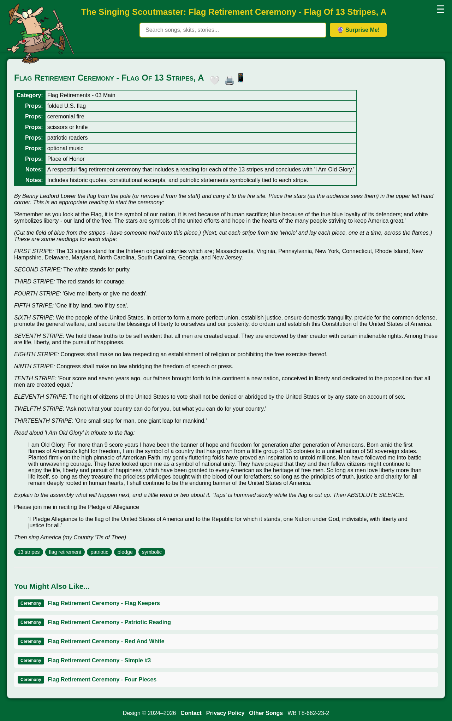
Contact (191, 713)
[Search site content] (232, 30)
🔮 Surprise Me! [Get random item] (358, 30)
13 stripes (29, 552)
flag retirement (65, 552)
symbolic (152, 552)
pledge (125, 552)
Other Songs (266, 713)
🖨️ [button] (227, 79)
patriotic (99, 552)
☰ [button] (440, 9)
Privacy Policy (225, 713)
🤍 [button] (212, 79)
